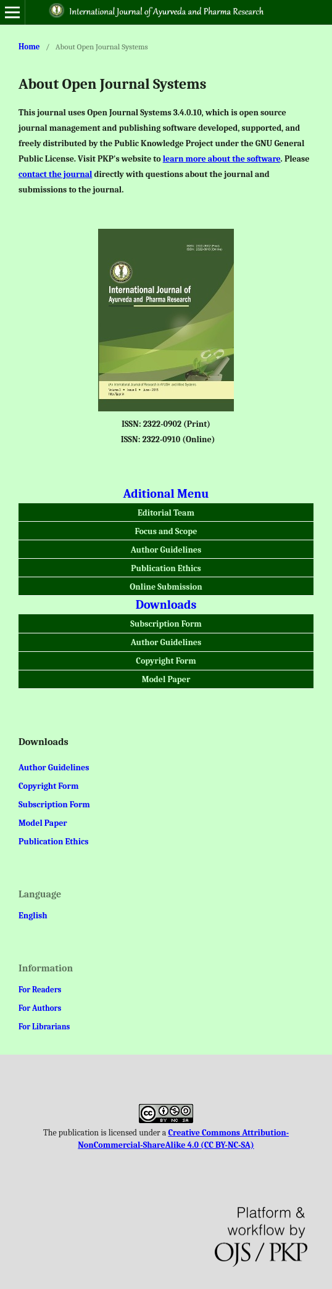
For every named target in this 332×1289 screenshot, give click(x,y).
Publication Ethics (166, 568)
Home (29, 46)
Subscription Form (166, 624)
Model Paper (166, 679)
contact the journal (55, 174)
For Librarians (44, 1026)
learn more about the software (222, 159)
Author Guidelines (166, 550)
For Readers (40, 989)
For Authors (40, 1008)
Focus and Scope (166, 531)
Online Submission (166, 587)
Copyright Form (166, 661)
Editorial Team (166, 513)
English (33, 915)
